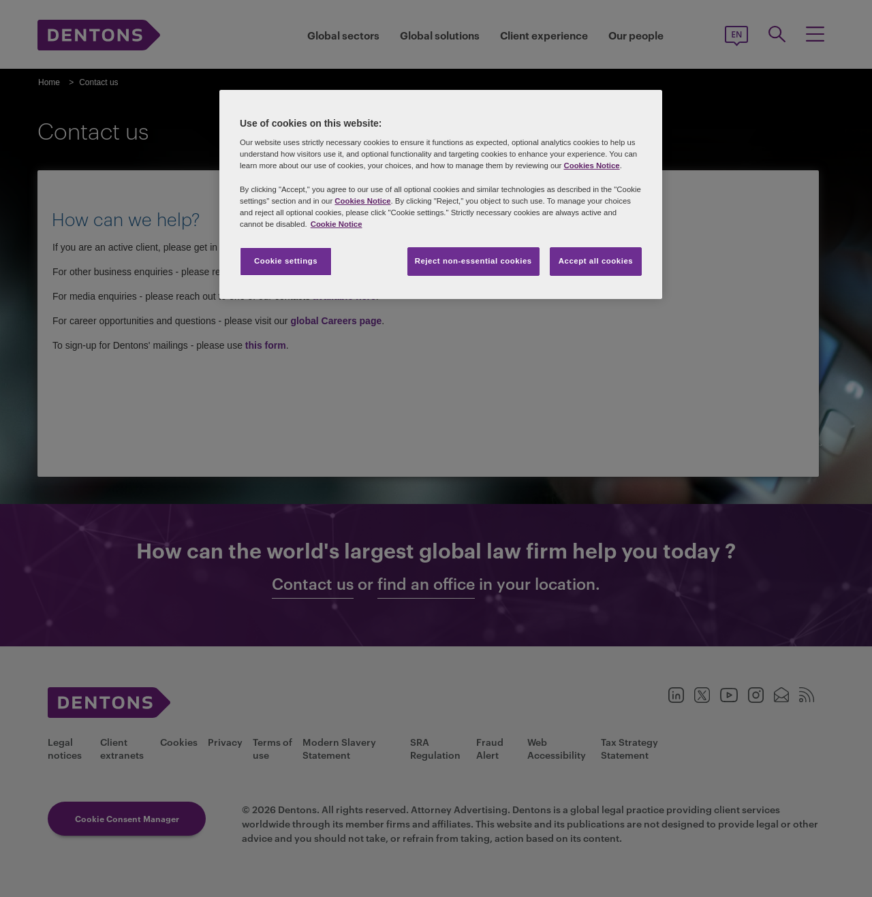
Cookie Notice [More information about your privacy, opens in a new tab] (336, 224)
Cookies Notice (591, 165)
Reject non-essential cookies (473, 261)
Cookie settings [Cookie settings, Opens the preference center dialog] (285, 261)
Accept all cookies (596, 261)
